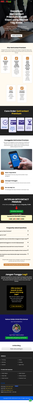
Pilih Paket (4, 127)
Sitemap (4, 362)
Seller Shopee (22, 373)
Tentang (4, 359)
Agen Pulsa (21, 364)
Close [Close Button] (16, 386)
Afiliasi (20, 359)
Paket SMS (4, 375)
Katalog (20, 362)
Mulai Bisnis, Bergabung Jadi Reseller (16, 338)
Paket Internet (5, 378)
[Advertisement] (16, 394)
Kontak (3, 383)
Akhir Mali (16, 333)
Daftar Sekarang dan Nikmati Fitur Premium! (16, 264)
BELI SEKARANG (16, 306)
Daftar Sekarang (16, 35)
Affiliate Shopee (22, 375)
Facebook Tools (22, 378)
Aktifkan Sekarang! (16, 211)
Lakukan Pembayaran (12, 129)
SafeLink (3, 364)
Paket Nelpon (5, 373)
